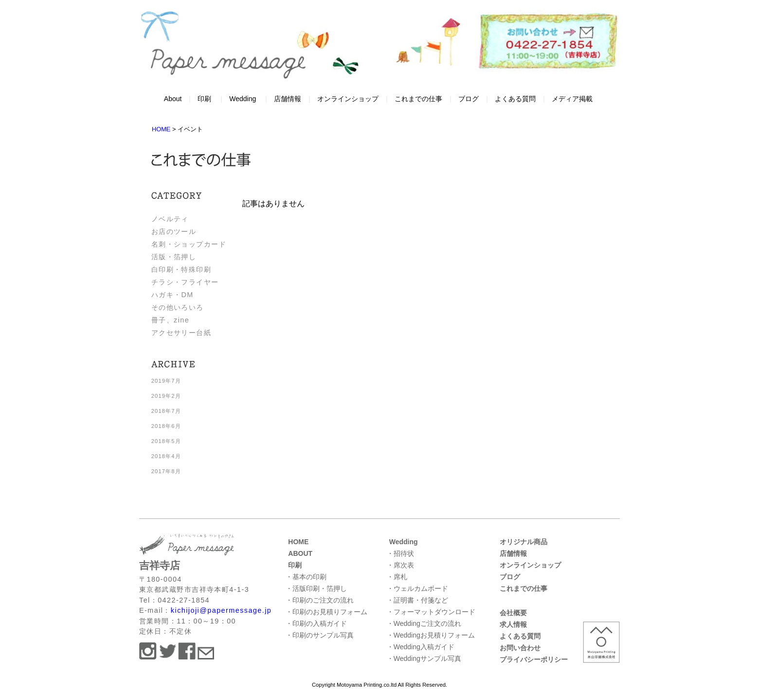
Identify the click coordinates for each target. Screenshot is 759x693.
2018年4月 (166, 456)
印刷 (204, 99)
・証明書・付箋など (417, 600)
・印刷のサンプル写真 (320, 635)
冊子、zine (170, 320)
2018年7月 (166, 411)
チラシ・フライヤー (185, 282)
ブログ (468, 99)
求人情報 (513, 624)
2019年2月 (166, 396)
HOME (298, 542)
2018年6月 (166, 426)
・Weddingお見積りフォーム (431, 635)
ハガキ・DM (172, 295)
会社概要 (513, 613)
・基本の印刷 (306, 577)
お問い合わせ (520, 648)
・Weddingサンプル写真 (424, 658)
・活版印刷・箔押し (316, 588)
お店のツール (174, 231)
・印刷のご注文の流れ (320, 600)
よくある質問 (515, 99)
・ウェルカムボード (417, 588)
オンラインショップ (348, 99)
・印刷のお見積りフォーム (326, 612)
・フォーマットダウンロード (431, 612)
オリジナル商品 (523, 542)
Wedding (242, 99)
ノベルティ (170, 219)
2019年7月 (166, 381)
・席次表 (400, 565)
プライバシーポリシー (534, 659)
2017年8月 (166, 471)
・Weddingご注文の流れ (424, 623)
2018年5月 (166, 441)
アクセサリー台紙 (181, 333)
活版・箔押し (174, 257)
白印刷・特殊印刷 (181, 269)
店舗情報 (287, 99)
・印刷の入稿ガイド (316, 623)
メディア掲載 (572, 99)
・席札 (397, 577)
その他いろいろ (177, 307)
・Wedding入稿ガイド (420, 647)
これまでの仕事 (418, 99)
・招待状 (400, 553)
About (173, 99)
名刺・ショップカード (188, 244)
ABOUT (300, 553)
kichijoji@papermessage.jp (221, 610)
